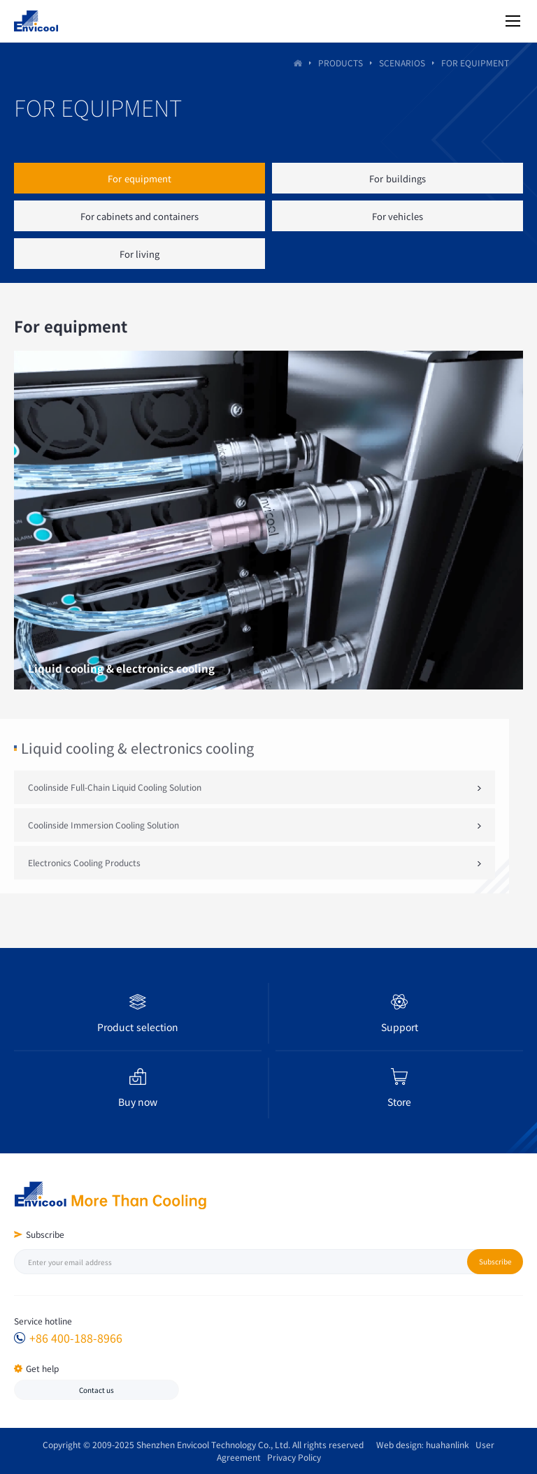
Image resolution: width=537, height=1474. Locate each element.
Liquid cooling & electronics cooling (137, 765)
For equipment (139, 178)
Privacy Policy (291, 1457)
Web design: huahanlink (419, 1444)
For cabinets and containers (139, 216)
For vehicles (397, 216)
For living (139, 254)
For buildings (397, 178)
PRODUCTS (340, 63)
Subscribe (495, 1261)
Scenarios (402, 63)
